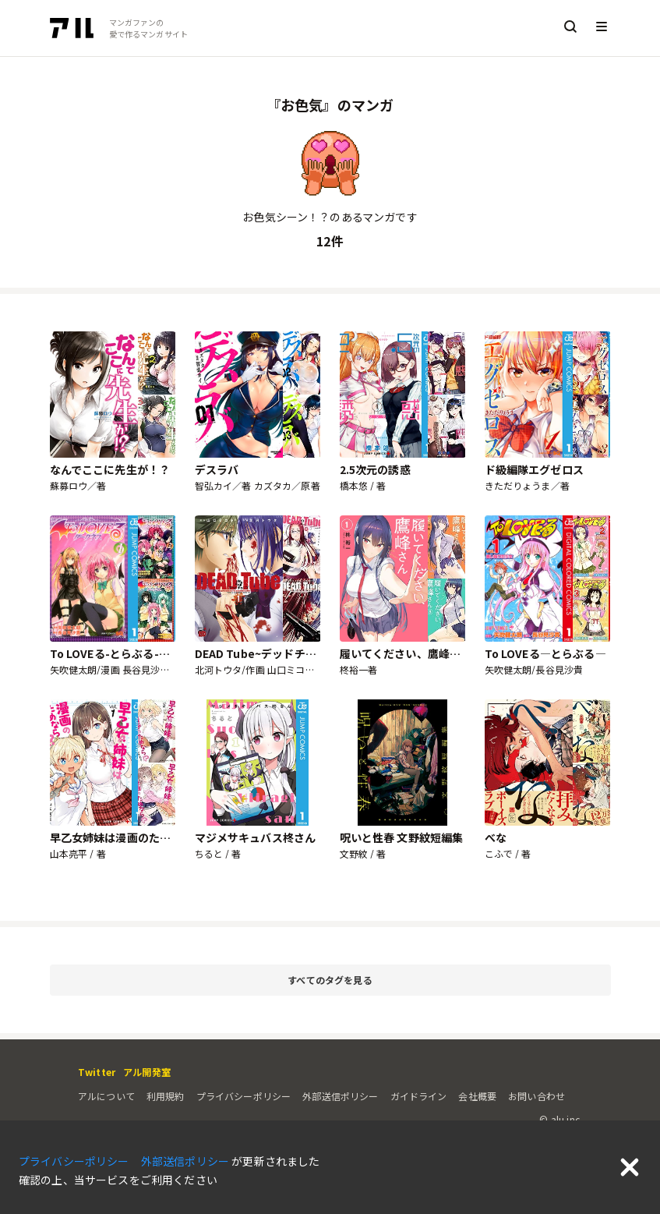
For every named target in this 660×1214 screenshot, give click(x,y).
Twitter (96, 1071)
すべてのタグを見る (446, 980)
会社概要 (477, 1096)
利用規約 (165, 1096)
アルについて (106, 1096)
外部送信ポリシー (340, 1096)
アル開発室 (147, 1071)
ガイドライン (418, 1096)
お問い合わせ (536, 1096)
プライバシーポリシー (243, 1096)
